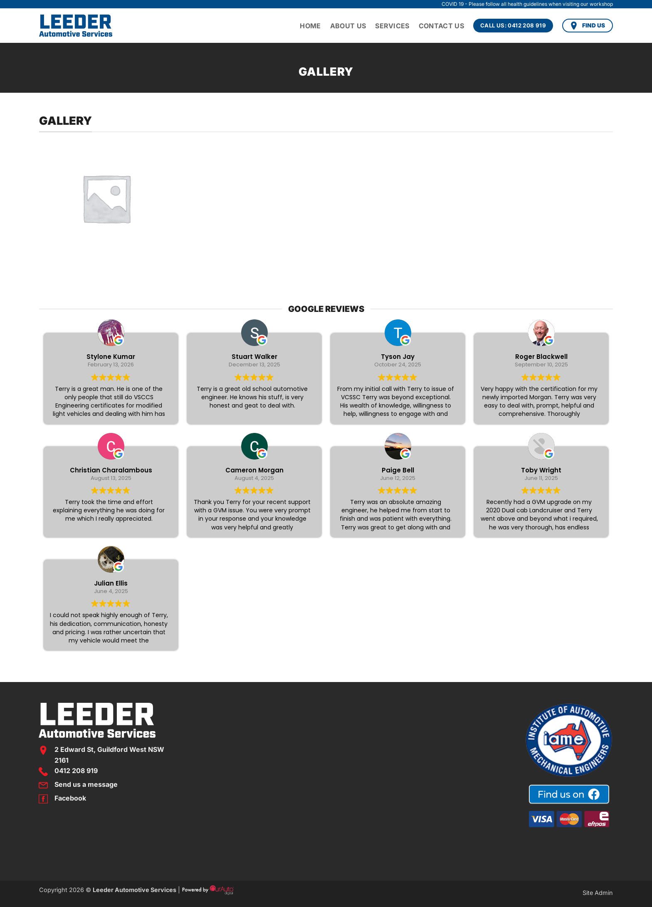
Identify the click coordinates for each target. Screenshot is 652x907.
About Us (348, 26)
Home (310, 26)
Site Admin (598, 892)
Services (392, 26)
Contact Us (441, 26)
